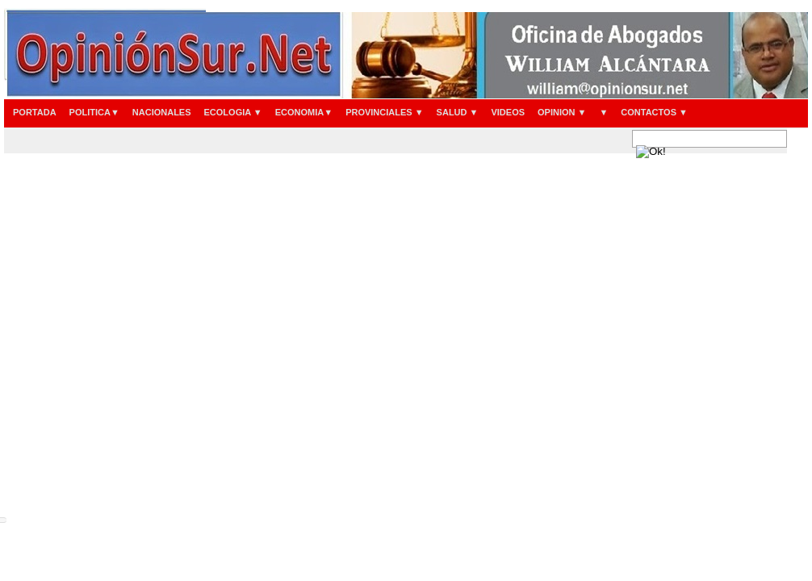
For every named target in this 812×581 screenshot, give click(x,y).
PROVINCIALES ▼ (384, 112)
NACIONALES (161, 112)
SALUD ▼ (458, 112)
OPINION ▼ (562, 112)
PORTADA (35, 112)
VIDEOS (508, 112)
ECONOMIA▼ (304, 112)
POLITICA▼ (94, 112)
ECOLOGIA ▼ (233, 112)
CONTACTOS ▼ (654, 112)
